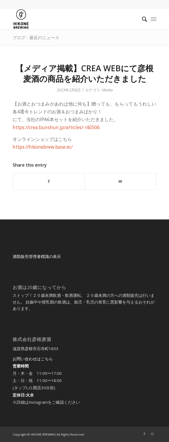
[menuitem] (142, 19)
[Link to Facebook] (144, 434)
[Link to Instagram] (152, 434)
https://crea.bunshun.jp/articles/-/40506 (56, 127)
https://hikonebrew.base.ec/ (43, 147)
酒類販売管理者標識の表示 (37, 256)
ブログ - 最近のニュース (36, 37)
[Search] (142, 19)
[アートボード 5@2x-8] (70, 19)
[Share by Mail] (120, 181)
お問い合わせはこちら (33, 358)
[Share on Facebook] (48, 181)
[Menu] (153, 19)
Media (107, 89)
